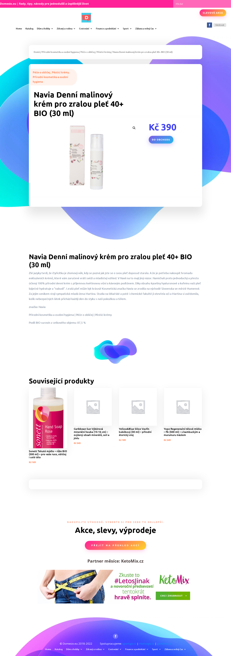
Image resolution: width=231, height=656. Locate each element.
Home (19, 28)
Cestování (84, 28)
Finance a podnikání (106, 28)
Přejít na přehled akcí (115, 545)
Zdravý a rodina (64, 28)
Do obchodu (161, 139)
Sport (126, 28)
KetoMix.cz (132, 561)
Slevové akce (213, 12)
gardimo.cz (164, 643)
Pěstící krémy (104, 51)
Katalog (29, 28)
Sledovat (219, 24)
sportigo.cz (129, 643)
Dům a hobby (43, 28)
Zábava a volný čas (144, 28)
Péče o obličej (88, 51)
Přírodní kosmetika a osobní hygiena (60, 51)
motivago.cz (146, 643)
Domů (37, 51)
